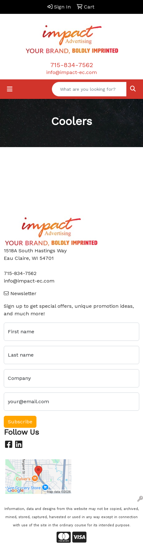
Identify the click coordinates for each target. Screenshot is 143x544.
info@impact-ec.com (71, 72)
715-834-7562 (71, 65)
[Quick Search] (89, 89)
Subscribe (20, 422)
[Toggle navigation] (9, 89)
